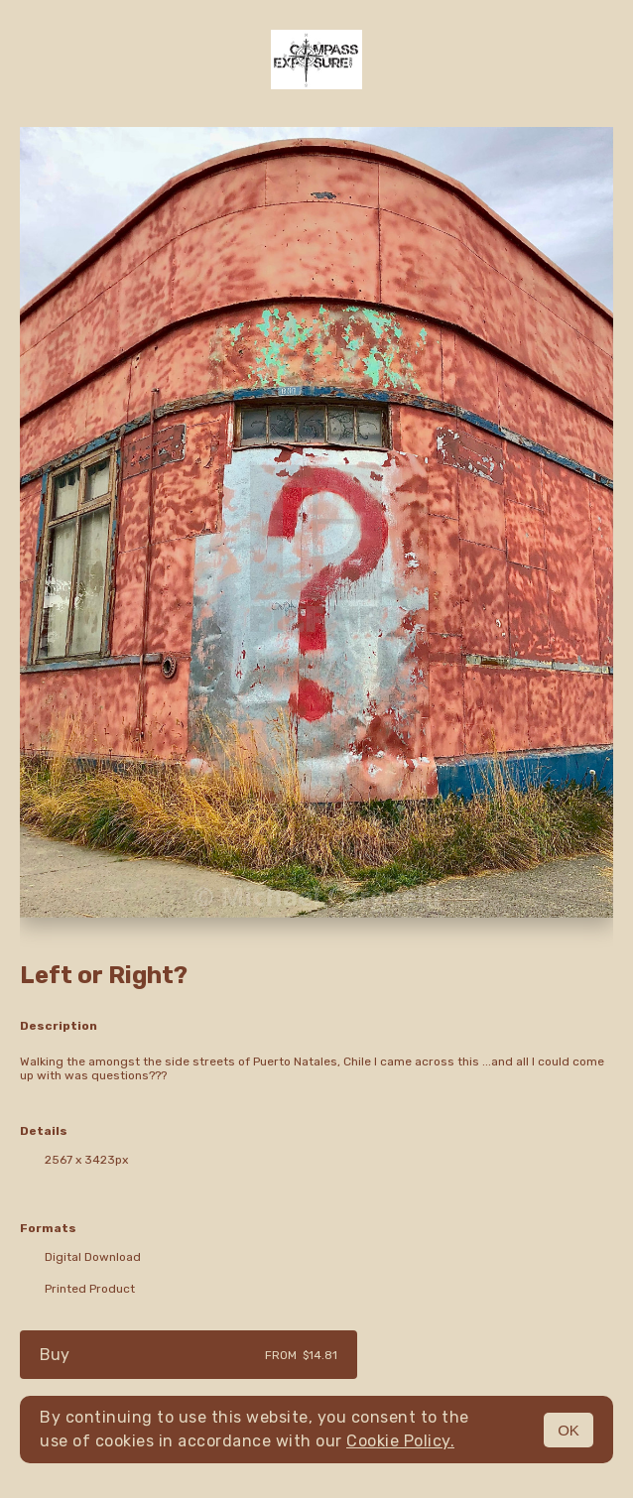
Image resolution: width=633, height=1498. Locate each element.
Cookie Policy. (400, 1441)
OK (568, 1430)
